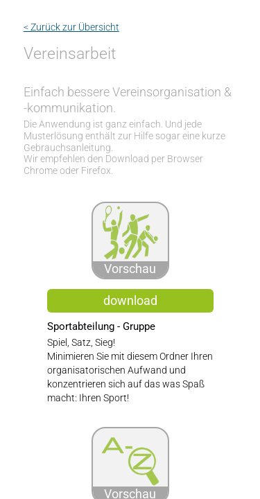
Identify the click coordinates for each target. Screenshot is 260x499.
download (130, 300)
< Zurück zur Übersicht (71, 27)
